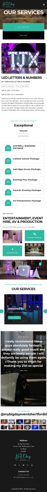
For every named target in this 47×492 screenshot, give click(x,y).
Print (18, 86)
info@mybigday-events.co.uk (24, 477)
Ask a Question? (27, 27)
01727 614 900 (24, 475)
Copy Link (10, 86)
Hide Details (25, 86)
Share (4, 86)
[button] (19, 402)
